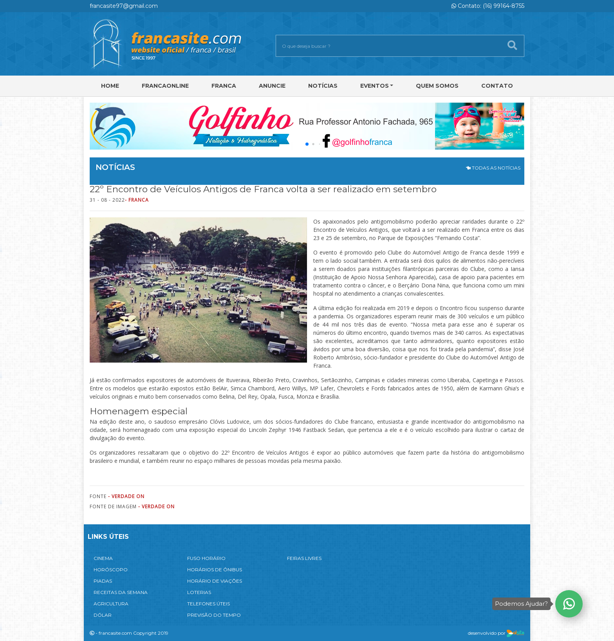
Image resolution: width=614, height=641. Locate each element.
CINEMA (103, 558)
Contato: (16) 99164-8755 (487, 5)
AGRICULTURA (111, 604)
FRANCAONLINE (165, 85)
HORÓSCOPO (111, 569)
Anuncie (272, 85)
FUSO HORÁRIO (206, 558)
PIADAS (103, 581)
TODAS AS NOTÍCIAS (493, 168)
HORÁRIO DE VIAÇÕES (214, 581)
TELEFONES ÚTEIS (208, 604)
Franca (223, 85)
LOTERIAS (199, 592)
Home (110, 85)
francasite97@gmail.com (124, 5)
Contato (497, 85)
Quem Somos (437, 85)
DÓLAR (103, 615)
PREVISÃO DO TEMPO (214, 615)
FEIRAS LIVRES (304, 558)
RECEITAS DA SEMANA (121, 592)
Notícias (323, 85)
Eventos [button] (374, 85)
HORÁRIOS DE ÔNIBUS (214, 569)
